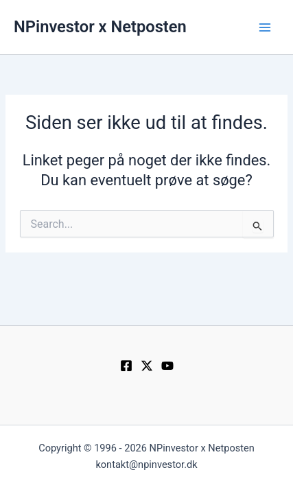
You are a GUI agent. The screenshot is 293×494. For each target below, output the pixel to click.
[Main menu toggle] (264, 27)
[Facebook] (126, 366)
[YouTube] (167, 366)
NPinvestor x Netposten (100, 26)
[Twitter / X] (147, 366)
